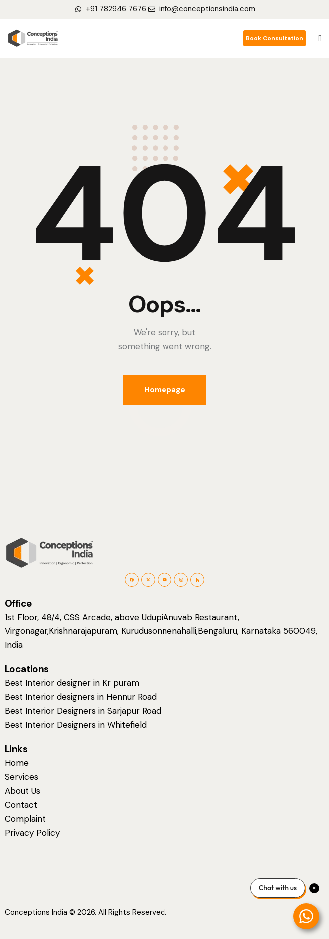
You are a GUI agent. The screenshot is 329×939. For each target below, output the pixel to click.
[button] (320, 38)
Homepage (164, 390)
